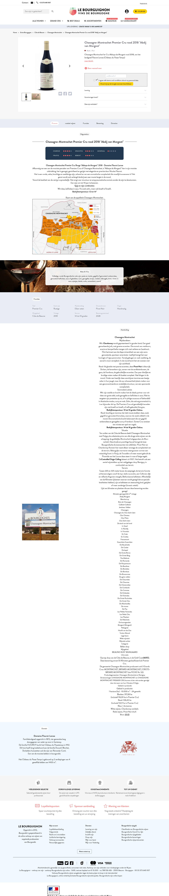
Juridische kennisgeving (57, 837)
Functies (86, 123)
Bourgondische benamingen (131, 837)
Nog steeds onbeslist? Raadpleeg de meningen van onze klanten (119, 812)
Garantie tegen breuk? (115, 97)
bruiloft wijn (89, 834)
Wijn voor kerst (90, 840)
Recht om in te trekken (57, 834)
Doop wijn (89, 837)
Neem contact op (84, 851)
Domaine (114, 123)
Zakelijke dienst (90, 832)
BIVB (127, 714)
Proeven (54, 123)
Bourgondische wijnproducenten (133, 840)
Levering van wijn (91, 829)
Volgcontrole (53, 832)
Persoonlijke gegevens (56, 842)
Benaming (99, 123)
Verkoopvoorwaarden (56, 840)
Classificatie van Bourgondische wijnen (135, 829)
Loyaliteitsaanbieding (56, 829)
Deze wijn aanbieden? (115, 104)
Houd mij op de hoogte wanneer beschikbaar (115, 84)
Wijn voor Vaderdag (92, 842)
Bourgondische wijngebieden (131, 834)
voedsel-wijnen (70, 123)
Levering (115, 90)
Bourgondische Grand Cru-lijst (132, 832)
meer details (88, 61)
